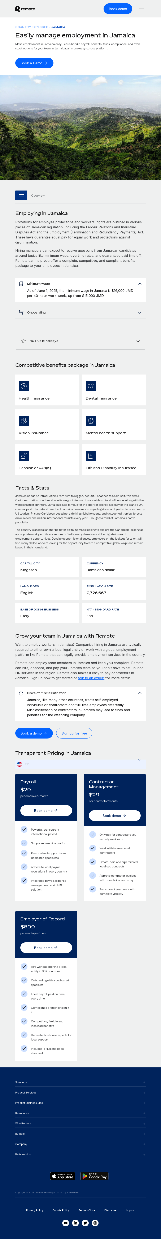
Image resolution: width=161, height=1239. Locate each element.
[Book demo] (118, 8)
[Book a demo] (34, 733)
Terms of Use (86, 1210)
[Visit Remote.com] (25, 9)
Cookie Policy (61, 1210)
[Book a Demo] (34, 63)
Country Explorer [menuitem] (31, 27)
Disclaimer (110, 1210)
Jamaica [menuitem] (58, 27)
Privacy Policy (34, 1210)
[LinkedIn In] (75, 1223)
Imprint (130, 1210)
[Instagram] (95, 1223)
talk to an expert (91, 678)
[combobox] (80, 764)
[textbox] (80, 764)
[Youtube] (65, 1223)
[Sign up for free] (74, 733)
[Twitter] (85, 1223)
